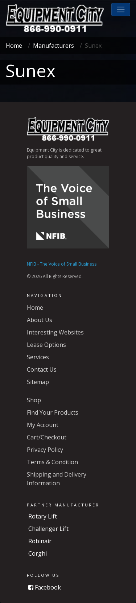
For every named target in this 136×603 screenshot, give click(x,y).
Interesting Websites (55, 332)
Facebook (44, 587)
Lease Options (46, 345)
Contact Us (42, 369)
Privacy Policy (45, 450)
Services (38, 357)
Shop (34, 400)
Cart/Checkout (46, 437)
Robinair (39, 541)
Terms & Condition (52, 462)
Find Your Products (52, 412)
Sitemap (38, 382)
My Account (42, 425)
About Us (39, 320)
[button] (120, 9)
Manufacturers (53, 46)
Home (14, 46)
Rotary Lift (42, 516)
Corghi (37, 553)
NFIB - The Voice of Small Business (61, 264)
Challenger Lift (48, 529)
